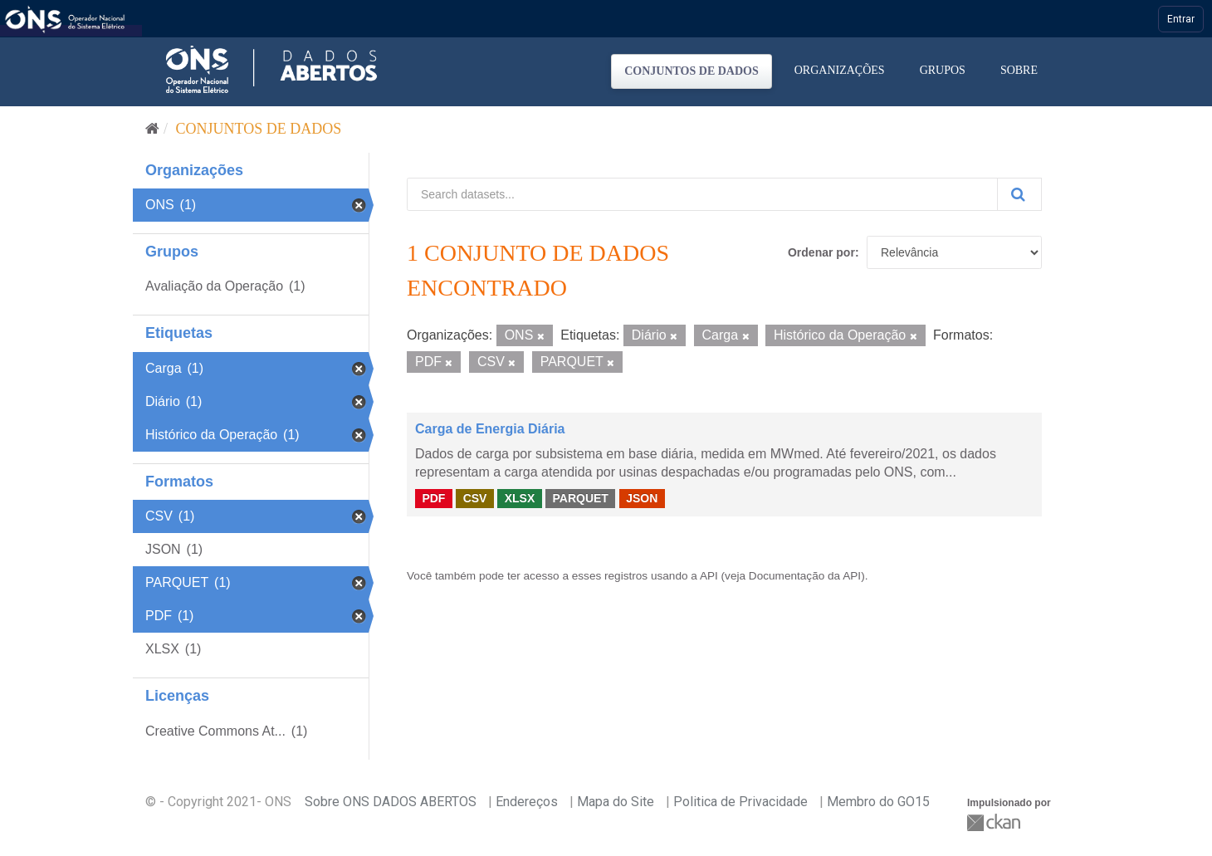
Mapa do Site (615, 802)
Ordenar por (821, 252)
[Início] (152, 128)
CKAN (995, 822)
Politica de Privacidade (740, 802)
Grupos (942, 70)
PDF (433, 498)
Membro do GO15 (878, 802)
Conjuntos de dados (691, 71)
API (709, 576)
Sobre (1019, 70)
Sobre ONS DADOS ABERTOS (390, 802)
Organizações (839, 70)
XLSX (520, 498)
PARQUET (580, 498)
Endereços (527, 802)
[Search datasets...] (702, 194)
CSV (475, 498)
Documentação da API (805, 576)
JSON (641, 498)
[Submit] (1019, 194)
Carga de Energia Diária (490, 429)
